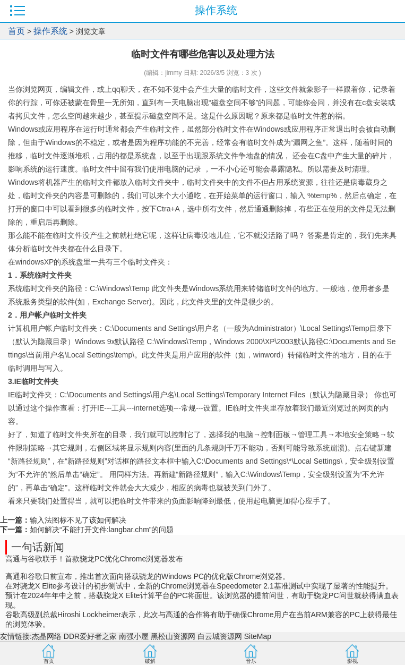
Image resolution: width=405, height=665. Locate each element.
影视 (352, 661)
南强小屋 (134, 636)
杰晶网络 (47, 636)
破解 (150, 661)
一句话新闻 (37, 547)
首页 (16, 31)
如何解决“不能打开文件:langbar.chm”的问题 (102, 529)
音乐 (251, 661)
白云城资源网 (219, 636)
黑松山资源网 (173, 636)
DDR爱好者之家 (90, 636)
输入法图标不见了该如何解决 (78, 520)
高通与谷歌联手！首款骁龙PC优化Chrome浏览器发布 (94, 559)
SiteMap (257, 636)
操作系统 (50, 31)
